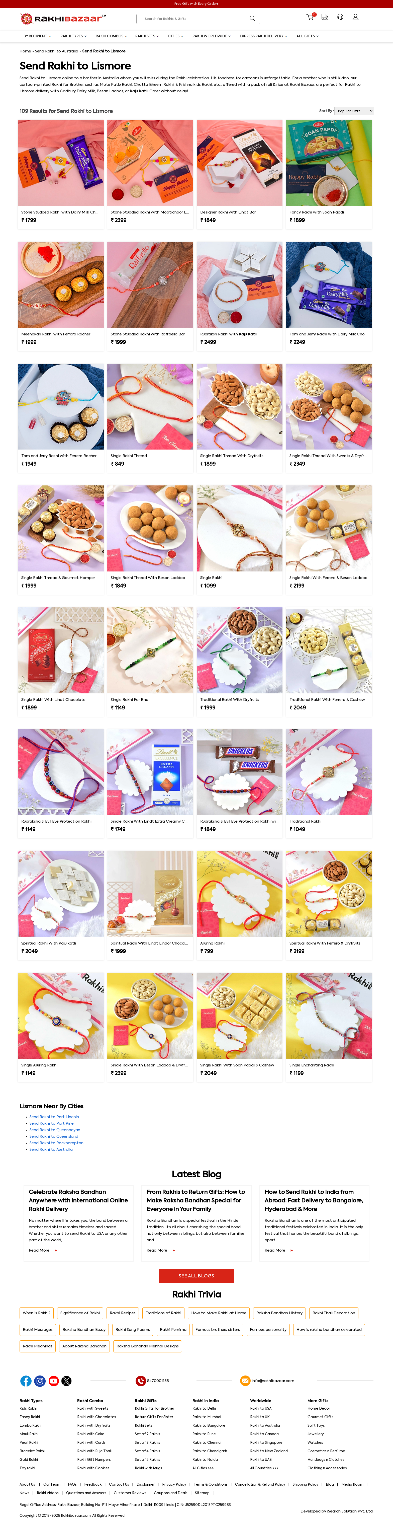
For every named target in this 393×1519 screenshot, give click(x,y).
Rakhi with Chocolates (96, 1417)
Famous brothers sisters (217, 1330)
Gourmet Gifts (320, 1417)
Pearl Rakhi (29, 1442)
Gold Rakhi (29, 1460)
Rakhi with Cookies (93, 1468)
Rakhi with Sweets (92, 1408)
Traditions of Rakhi (163, 1313)
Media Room (352, 1484)
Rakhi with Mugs (148, 1468)
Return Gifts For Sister (154, 1417)
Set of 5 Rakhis (147, 1460)
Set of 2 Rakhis (147, 1434)
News (24, 1493)
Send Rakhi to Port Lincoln (54, 1117)
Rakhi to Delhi (204, 1408)
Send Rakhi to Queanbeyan (55, 1130)
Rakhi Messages (38, 1330)
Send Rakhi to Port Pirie (52, 1123)
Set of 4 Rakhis (147, 1451)
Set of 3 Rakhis (147, 1442)
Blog (330, 1484)
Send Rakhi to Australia (56, 51)
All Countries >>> (264, 1468)
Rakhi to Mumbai (206, 1417)
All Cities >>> (203, 1468)
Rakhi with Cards (91, 1442)
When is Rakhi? (36, 1313)
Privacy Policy (174, 1484)
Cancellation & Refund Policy (260, 1484)
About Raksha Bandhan (84, 1346)
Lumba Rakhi (30, 1425)
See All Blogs (196, 1276)
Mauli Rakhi (29, 1434)
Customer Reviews (130, 1493)
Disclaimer (146, 1484)
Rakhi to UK (260, 1417)
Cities (176, 36)
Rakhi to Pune (204, 1434)
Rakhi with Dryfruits (94, 1425)
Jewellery (316, 1434)
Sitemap (202, 1493)
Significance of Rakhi (80, 1313)
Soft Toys (316, 1425)
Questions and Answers (86, 1493)
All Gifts (308, 36)
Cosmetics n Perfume (326, 1451)
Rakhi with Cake (90, 1434)
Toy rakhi (27, 1468)
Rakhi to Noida (205, 1460)
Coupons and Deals (170, 1493)
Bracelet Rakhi (32, 1451)
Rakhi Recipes (123, 1313)
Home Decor (319, 1408)
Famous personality (268, 1330)
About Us (28, 1484)
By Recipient (38, 36)
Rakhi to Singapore (266, 1442)
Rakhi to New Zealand (269, 1451)
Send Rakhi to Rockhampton (56, 1143)
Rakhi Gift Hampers (94, 1460)
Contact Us (119, 1484)
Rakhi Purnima (173, 1330)
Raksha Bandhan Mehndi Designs (148, 1346)
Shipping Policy (305, 1484)
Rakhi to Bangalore (208, 1425)
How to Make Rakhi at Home (218, 1313)
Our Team (51, 1484)
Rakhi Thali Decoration (334, 1313)
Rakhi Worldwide (211, 36)
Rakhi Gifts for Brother (154, 1408)
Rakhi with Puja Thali (94, 1451)
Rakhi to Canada (264, 1434)
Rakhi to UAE (261, 1460)
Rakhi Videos (48, 1493)
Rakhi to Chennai (206, 1442)
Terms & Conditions (211, 1484)
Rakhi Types (73, 36)
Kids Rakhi (28, 1408)
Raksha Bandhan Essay (84, 1330)
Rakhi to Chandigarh (209, 1451)
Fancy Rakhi (30, 1417)
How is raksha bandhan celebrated (329, 1330)
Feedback (93, 1484)
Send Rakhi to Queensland (54, 1136)
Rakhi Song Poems (133, 1330)
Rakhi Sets (147, 36)
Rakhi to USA (260, 1408)
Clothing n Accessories (327, 1468)
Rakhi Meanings (37, 1346)
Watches (315, 1442)
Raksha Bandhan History (279, 1313)
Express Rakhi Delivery (264, 36)
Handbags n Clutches (326, 1460)
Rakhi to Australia (265, 1425)
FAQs (72, 1484)
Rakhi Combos (112, 36)
